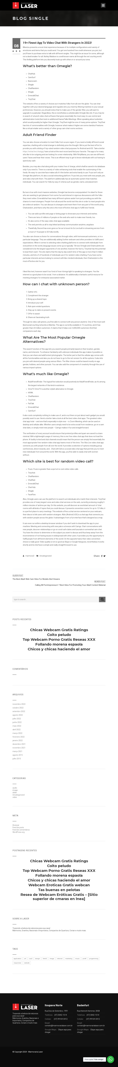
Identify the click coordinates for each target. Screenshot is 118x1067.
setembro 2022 (19, 711)
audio (15, 788)
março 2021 (17, 751)
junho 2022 (17, 722)
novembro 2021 (19, 748)
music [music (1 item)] (77, 958)
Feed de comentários (21, 830)
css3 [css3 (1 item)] (30, 958)
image (15, 790)
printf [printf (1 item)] (84, 958)
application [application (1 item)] (17, 958)
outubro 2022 (18, 708)
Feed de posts (18, 827)
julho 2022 (17, 719)
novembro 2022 (19, 704)
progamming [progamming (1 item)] (93, 958)
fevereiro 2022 (19, 737)
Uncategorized (46, 556)
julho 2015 (17, 759)
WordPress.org (19, 832)
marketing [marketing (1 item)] (68, 958)
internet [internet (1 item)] (59, 958)
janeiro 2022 (18, 740)
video (15, 797)
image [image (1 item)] (52, 958)
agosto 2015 (18, 755)
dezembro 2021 (19, 744)
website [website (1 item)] (27, 963)
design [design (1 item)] (37, 958)
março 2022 (17, 733)
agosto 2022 (18, 715)
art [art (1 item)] (25, 958)
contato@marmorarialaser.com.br (59, 1026)
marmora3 (29, 556)
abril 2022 (17, 730)
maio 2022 (17, 726)
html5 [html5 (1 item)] (45, 958)
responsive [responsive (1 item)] (17, 963)
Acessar (16, 825)
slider (15, 792)
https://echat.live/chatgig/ (33, 151)
